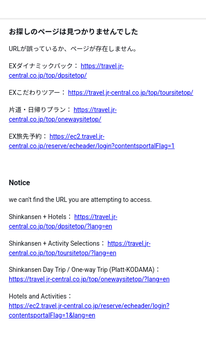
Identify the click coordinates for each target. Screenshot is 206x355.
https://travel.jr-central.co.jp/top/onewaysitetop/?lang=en (89, 279)
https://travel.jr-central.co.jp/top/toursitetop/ (130, 92)
